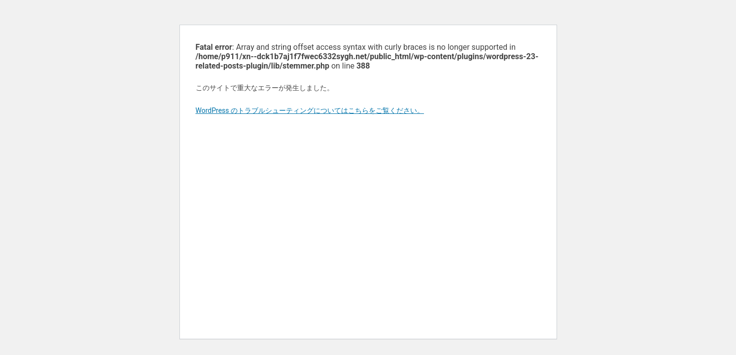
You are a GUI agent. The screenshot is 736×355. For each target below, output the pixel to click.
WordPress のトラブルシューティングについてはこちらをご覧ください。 (310, 110)
